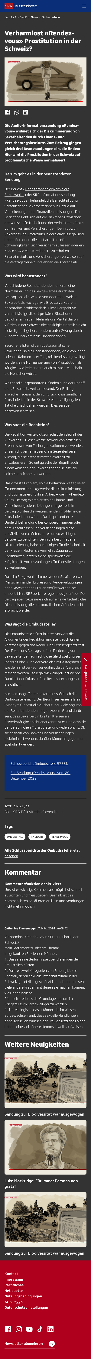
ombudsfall (15, 836)
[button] (84, 6)
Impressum (14, 1279)
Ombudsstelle (51, 17)
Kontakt (11, 1274)
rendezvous (59, 836)
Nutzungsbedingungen (23, 1296)
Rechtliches (14, 1285)
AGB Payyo (14, 1302)
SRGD (23, 17)
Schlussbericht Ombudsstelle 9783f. (39, 763)
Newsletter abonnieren (30, 1344)
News (34, 17)
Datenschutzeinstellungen (26, 1307)
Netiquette (14, 1291)
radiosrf (37, 836)
